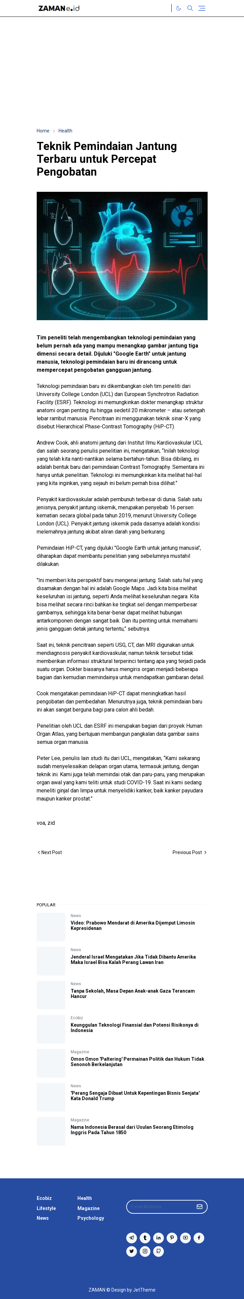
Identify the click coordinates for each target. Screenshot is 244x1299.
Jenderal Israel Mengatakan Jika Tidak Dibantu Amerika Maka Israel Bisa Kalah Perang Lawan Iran (133, 959)
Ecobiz (77, 1018)
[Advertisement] (122, 72)
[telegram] (131, 1238)
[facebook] (199, 1238)
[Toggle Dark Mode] (178, 8)
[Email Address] (160, 1207)
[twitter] (131, 1251)
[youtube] (185, 1238)
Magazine (80, 1052)
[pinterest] (172, 1238)
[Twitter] (164, 8)
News (76, 915)
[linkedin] (158, 1238)
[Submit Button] (199, 1207)
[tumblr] (145, 1238)
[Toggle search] (190, 8)
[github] (158, 1251)
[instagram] (145, 1251)
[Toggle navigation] (201, 8)
